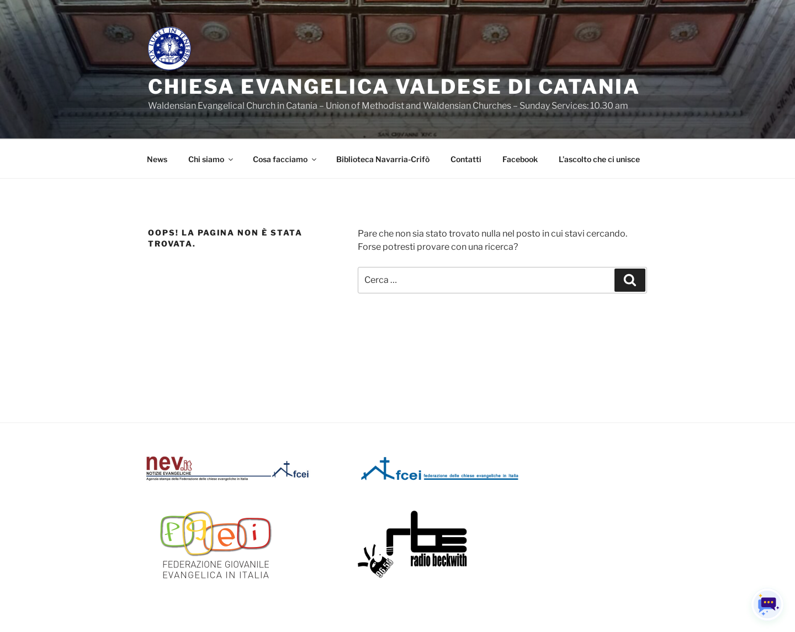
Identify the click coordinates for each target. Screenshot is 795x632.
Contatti (466, 159)
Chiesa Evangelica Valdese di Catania (394, 86)
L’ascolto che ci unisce (599, 159)
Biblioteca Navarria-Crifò (383, 159)
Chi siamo (211, 159)
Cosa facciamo (285, 159)
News (157, 159)
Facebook (520, 159)
